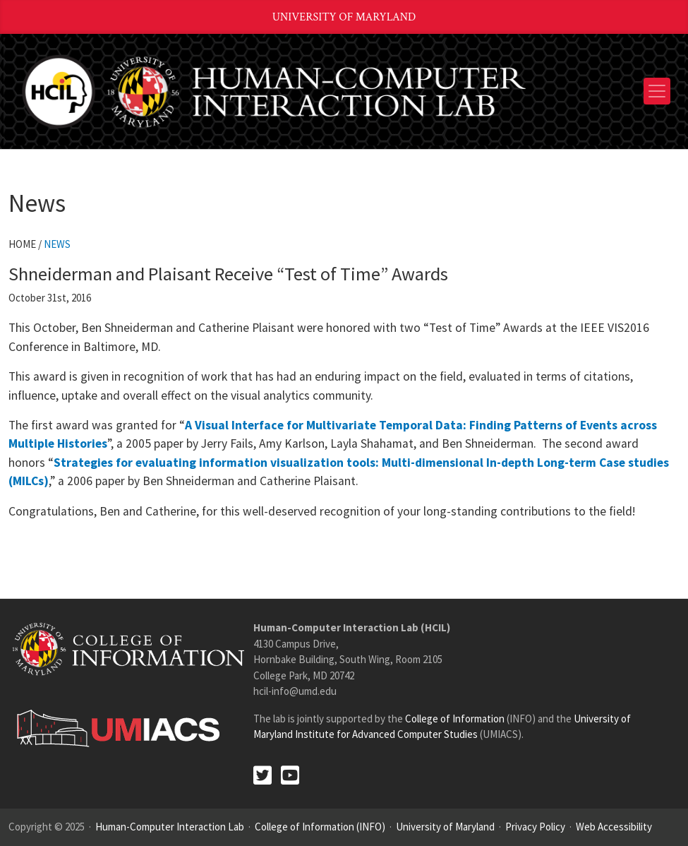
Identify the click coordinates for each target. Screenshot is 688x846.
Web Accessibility (614, 826)
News (57, 244)
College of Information (455, 718)
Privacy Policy (535, 826)
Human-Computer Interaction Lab (169, 826)
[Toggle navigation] (657, 91)
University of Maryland (344, 17)
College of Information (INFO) (320, 826)
